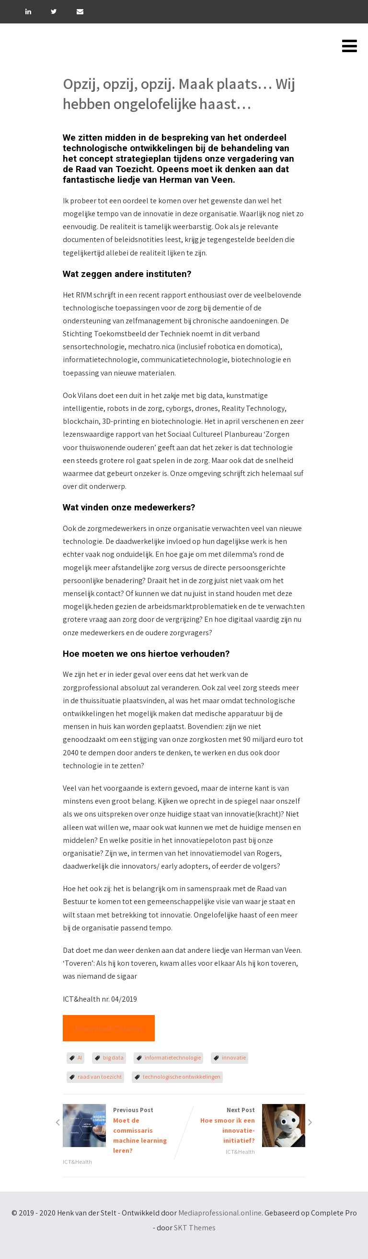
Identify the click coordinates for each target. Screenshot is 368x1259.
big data (113, 1057)
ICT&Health (77, 1162)
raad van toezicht (100, 1076)
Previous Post (123, 1131)
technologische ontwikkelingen (181, 1076)
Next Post (244, 1126)
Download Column (108, 1028)
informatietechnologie (173, 1057)
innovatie (234, 1057)
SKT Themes (195, 1228)
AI (80, 1057)
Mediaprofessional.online (220, 1213)
